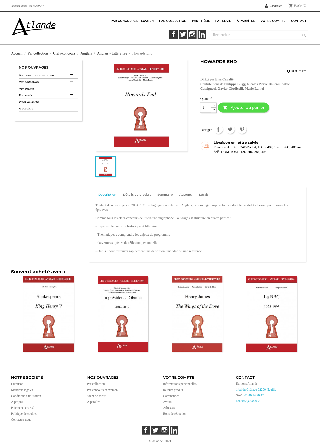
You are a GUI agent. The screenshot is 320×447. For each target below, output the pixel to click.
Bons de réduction (175, 413)
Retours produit (173, 390)
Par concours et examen (36, 75)
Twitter (183, 34)
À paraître (26, 108)
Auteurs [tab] (185, 194)
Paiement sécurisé (22, 407)
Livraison (17, 384)
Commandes (171, 396)
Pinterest (242, 129)
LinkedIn (202, 34)
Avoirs (167, 402)
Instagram (192, 34)
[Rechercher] (259, 34)
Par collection (29, 82)
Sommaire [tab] (165, 194)
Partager (218, 129)
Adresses (169, 407)
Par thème (26, 88)
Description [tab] (107, 194)
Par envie (25, 95)
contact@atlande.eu (248, 401)
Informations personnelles (180, 384)
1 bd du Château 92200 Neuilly (256, 389)
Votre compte (178, 377)
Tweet (230, 129)
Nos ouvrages (33, 67)
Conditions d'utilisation (26, 396)
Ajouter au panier (243, 107)
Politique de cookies (24, 413)
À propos (17, 402)
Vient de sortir (29, 102)
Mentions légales (22, 390)
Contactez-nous (21, 419)
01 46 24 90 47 (254, 395)
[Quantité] (205, 108)
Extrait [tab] (203, 194)
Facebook (173, 34)
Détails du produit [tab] (137, 194)
